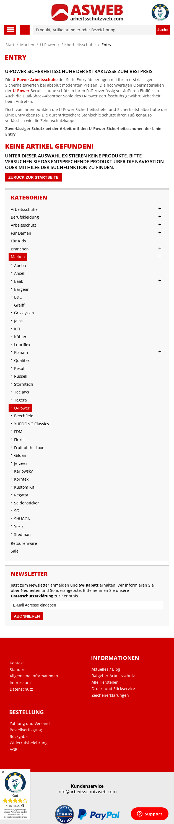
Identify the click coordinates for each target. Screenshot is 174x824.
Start (10, 44)
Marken (27, 44)
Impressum (20, 682)
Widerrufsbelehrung (29, 742)
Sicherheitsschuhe (78, 44)
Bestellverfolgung (26, 729)
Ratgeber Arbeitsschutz (113, 675)
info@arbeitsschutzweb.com (87, 792)
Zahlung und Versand (30, 723)
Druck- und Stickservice (113, 688)
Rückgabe (19, 736)
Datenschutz (21, 689)
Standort (18, 669)
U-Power (48, 44)
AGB (13, 749)
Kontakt (17, 662)
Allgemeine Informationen (34, 675)
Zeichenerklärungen (110, 695)
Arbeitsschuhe (44, 79)
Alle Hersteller (105, 682)
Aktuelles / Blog (106, 669)
